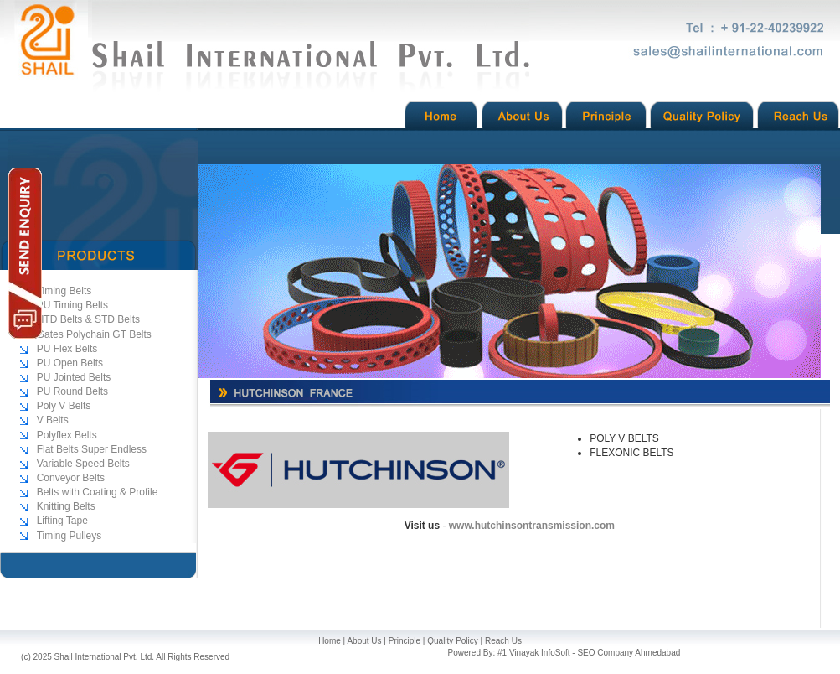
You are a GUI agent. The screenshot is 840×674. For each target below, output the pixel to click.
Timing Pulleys (69, 536)
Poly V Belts (64, 406)
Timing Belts (64, 291)
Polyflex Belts (67, 435)
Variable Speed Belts (83, 463)
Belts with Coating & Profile (97, 492)
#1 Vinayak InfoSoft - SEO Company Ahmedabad (588, 652)
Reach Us (503, 640)
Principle (404, 640)
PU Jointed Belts (74, 377)
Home (329, 640)
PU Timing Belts (72, 305)
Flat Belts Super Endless (92, 449)
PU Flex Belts (67, 349)
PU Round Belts (72, 391)
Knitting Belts (66, 506)
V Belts (53, 420)
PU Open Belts (70, 363)
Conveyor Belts (71, 478)
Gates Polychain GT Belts (94, 334)
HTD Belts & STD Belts (88, 319)
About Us (364, 640)
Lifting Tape (62, 520)
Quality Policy (452, 640)
